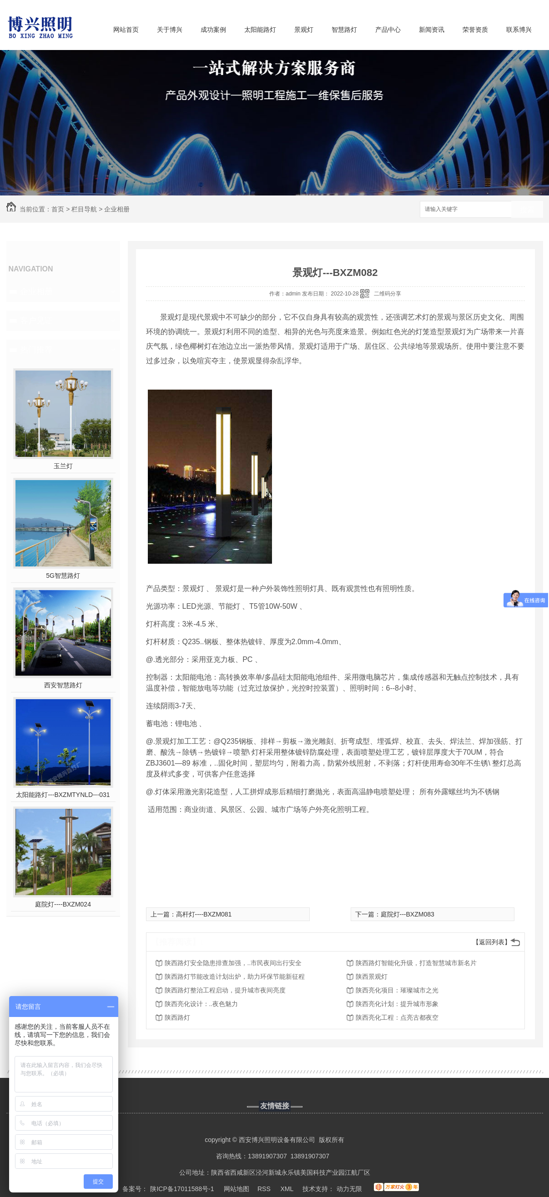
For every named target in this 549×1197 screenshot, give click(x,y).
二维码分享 (387, 293)
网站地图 (236, 1188)
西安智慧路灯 (63, 685)
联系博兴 (519, 29)
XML (287, 1188)
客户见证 (36, 320)
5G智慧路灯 (63, 575)
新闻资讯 (431, 29)
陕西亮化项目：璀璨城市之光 (397, 990)
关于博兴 (169, 29)
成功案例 (213, 29)
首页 (57, 209)
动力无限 (349, 1188)
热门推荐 (36, 349)
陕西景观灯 (372, 976)
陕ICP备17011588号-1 (182, 1188)
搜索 (527, 210)
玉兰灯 (63, 466)
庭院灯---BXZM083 (407, 914)
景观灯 (303, 29)
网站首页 (126, 29)
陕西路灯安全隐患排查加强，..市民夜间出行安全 (233, 963)
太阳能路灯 (260, 29)
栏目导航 (84, 209)
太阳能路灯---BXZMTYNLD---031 (63, 794)
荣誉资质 (475, 29)
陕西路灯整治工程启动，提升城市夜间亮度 (225, 990)
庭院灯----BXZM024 (63, 904)
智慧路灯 (344, 29)
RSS (264, 1188)
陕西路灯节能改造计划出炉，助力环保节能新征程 (235, 976)
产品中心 (388, 29)
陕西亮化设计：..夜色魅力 (201, 1003)
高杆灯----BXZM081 (204, 914)
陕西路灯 (177, 1017)
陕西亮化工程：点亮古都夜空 (397, 1017)
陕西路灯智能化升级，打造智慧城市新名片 (416, 963)
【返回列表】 (492, 942)
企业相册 (117, 209)
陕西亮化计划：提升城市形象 (397, 1003)
